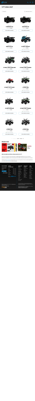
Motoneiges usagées (25, 176)
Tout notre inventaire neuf (20, 169)
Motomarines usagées (25, 174)
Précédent (13, 138)
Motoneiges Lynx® (19, 175)
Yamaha (19, 176)
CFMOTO (19, 177)
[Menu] (33, 2)
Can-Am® (19, 170)
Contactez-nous (31, 168)
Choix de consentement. (24, 187)
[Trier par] (28, 11)
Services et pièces (30, 175)
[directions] (30, 2)
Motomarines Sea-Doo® (19, 171)
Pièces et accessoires (30, 178)
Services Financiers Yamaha (30, 172)
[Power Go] (9, 187)
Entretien (30, 176)
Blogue (30, 169)
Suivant (22, 138)
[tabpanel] (12, 171)
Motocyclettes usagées (25, 170)
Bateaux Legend (20, 179)
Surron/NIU (19, 180)
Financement (25, 177)
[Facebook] (11, 176)
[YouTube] (14, 176)
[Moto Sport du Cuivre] (4, 2)
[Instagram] (12, 176)
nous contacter (8, 159)
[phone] (28, 2)
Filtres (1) (4, 11)
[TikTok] (15, 176)
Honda (19, 178)
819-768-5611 (4, 172)
